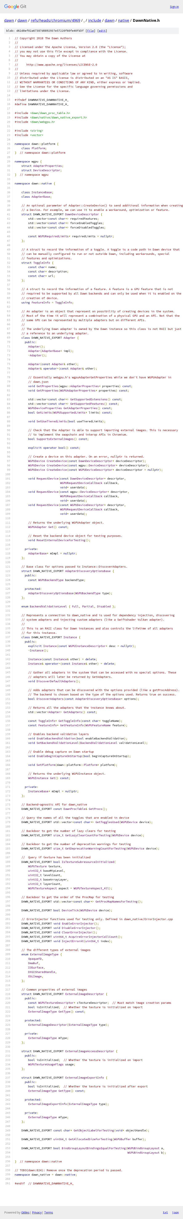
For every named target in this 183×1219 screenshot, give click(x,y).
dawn (9, 20)
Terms (48, 1212)
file (90, 30)
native (123, 20)
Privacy (37, 1212)
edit (102, 30)
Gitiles (25, 1212)
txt (165, 1212)
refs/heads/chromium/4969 (55, 20)
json (175, 1212)
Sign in (174, 7)
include (94, 20)
